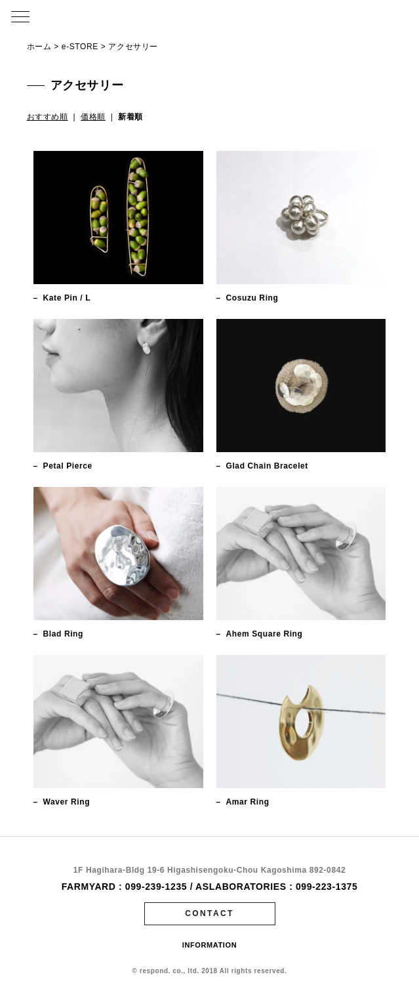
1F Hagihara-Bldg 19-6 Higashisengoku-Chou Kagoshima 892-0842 (209, 870)
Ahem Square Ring (264, 633)
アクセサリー (133, 46)
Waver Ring (66, 801)
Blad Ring (63, 633)
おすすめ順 (47, 116)
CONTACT (209, 913)
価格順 (93, 116)
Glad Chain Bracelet (267, 466)
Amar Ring (247, 801)
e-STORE (80, 46)
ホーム (39, 46)
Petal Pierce (67, 466)
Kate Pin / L (67, 298)
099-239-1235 (156, 886)
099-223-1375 (326, 886)
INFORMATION (209, 945)
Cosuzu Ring (252, 298)
